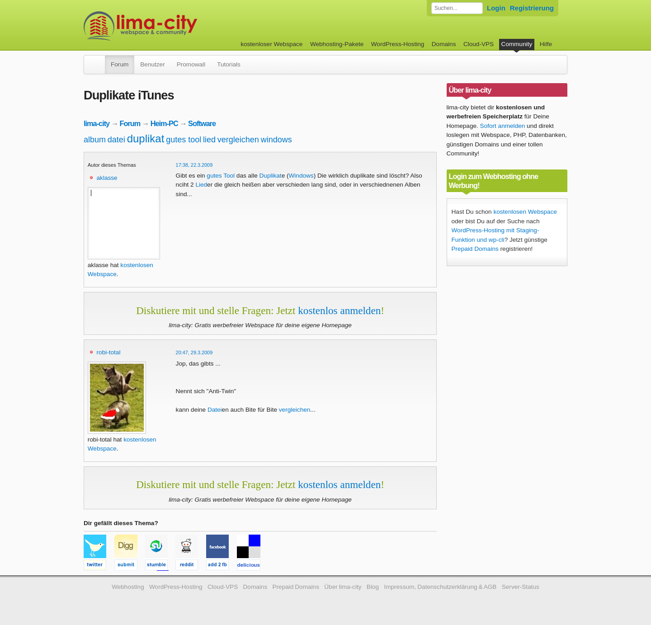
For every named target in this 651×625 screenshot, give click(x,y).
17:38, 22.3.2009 (194, 165)
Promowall (191, 64)
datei (116, 139)
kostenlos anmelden (339, 310)
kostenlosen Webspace (525, 211)
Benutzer (152, 64)
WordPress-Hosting (398, 44)
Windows (301, 175)
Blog (373, 586)
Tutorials (229, 64)
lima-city (96, 123)
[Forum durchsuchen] (457, 8)
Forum (119, 64)
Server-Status (520, 586)
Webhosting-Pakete (336, 44)
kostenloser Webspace (271, 44)
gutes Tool (221, 175)
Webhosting (128, 586)
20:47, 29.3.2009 (194, 352)
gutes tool (183, 139)
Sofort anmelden (502, 125)
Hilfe (546, 44)
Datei (215, 409)
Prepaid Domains (475, 248)
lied (209, 139)
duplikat (146, 138)
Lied (201, 184)
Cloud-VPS (478, 44)
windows (276, 139)
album (95, 139)
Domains (444, 44)
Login (496, 8)
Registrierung (532, 8)
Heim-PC (164, 123)
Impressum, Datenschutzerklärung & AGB (440, 586)
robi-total (109, 352)
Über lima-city (342, 586)
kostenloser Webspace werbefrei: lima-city (174, 26)
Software (202, 123)
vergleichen (238, 139)
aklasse (107, 177)
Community (517, 44)
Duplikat (270, 175)
